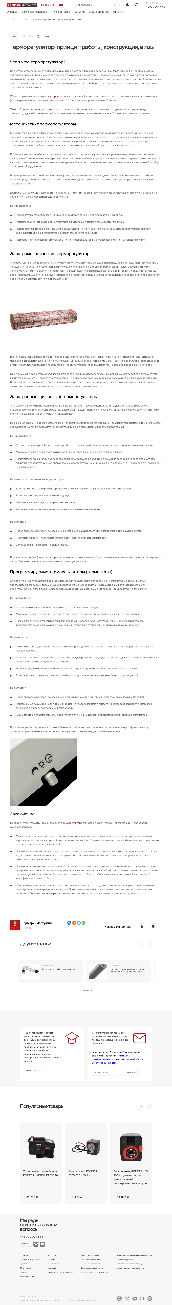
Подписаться (131, 1073)
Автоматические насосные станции (130, 1264)
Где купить (79, 11)
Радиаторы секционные (90, 1255)
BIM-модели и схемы (28, 1276)
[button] (149, 944)
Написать (26, 1244)
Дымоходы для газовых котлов (92, 1268)
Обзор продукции (26, 1268)
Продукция (24, 1255)
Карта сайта (52, 1268)
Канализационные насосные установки (131, 1268)
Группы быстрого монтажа (91, 1259)
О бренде (12, 11)
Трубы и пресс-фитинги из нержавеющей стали (134, 1255)
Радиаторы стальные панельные (60, 1272)
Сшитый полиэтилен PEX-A (91, 1264)
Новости (51, 1259)
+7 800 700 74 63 (154, 6)
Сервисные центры (99, 11)
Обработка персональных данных (80, 1300)
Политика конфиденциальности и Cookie (39, 1300)
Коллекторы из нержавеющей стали (94, 1272)
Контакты (118, 11)
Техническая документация (30, 1259)
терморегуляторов (47, 96)
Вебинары (24, 1272)
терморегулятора (71, 822)
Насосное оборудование (125, 1259)
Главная (10, 20)
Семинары (52, 1255)
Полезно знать (23, 20)
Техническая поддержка (35, 11)
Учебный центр (61, 11)
